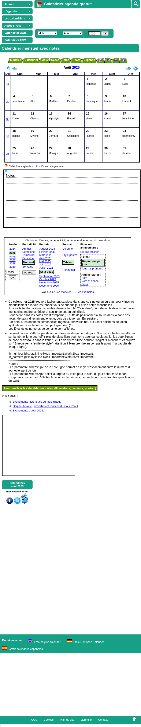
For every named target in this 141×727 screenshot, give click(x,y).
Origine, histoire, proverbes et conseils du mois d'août (45, 406)
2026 (13, 257)
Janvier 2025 (47, 248)
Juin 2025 (45, 264)
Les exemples (85, 292)
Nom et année (90, 281)
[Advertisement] (85, 18)
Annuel (26, 248)
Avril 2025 (45, 258)
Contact (103, 719)
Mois (44, 59)
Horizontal (68, 269)
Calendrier (31, 59)
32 (7, 101)
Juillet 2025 (46, 267)
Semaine (27, 266)
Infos (66, 59)
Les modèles (63, 292)
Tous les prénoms (92, 268)
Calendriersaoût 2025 (17, 484)
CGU (34, 719)
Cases (55, 59)
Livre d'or (86, 719)
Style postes (69, 255)
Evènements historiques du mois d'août (37, 401)
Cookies (49, 719)
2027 (13, 260)
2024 (13, 248)
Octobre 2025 (47, 279)
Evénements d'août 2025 (28, 410)
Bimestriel (28, 258)
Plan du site (67, 719)
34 (7, 136)
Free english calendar (47, 642)
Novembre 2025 (49, 282)
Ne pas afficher (89, 251)
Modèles (15, 59)
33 (7, 119)
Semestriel (28, 251)
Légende (89, 59)
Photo (76, 59)
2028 (13, 263)
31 (7, 84)
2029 (13, 266)
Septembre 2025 (49, 276)
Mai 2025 (45, 261)
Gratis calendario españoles (26, 648)
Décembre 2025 (49, 285)
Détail (84, 284)
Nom (84, 277)
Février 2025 (47, 251)
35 (7, 153)
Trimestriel (28, 255)
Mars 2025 (45, 255)
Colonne (67, 248)
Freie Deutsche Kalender (88, 642)
